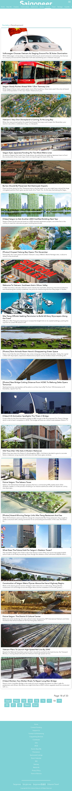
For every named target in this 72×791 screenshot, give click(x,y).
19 (59, 700)
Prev (16, 700)
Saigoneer (17, 784)
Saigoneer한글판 (39, 784)
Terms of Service (36, 774)
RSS (36, 761)
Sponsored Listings (36, 755)
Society (5, 25)
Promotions (36, 752)
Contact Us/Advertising (36, 734)
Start (8, 700)
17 (49, 700)
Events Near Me (36, 749)
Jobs (36, 743)
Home (36, 724)
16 (43, 700)
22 (19, 705)
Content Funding (36, 727)
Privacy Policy (36, 771)
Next (27, 705)
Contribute (36, 740)
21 (13, 705)
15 (36, 700)
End (35, 705)
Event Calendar (36, 758)
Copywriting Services (36, 737)
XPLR (36, 746)
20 (7, 705)
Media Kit (36, 767)
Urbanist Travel (53, 784)
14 (30, 700)
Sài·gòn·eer (27, 784)
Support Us (36, 730)
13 (23, 700)
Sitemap (36, 764)
